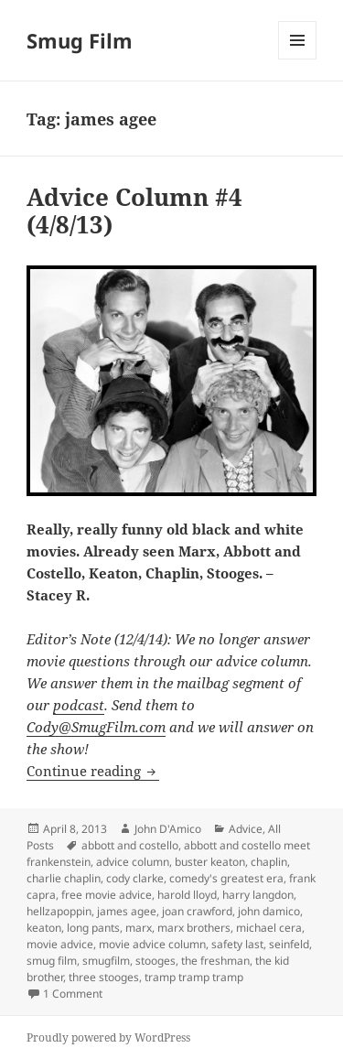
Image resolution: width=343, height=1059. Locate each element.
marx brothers (193, 927)
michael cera (269, 927)
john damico (269, 911)
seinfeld (289, 944)
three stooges (104, 977)
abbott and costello (129, 845)
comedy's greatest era (226, 878)
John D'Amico (167, 829)
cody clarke (135, 878)
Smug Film (80, 40)
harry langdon (258, 894)
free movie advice (106, 894)
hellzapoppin (59, 911)
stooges (155, 960)
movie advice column (152, 944)
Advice (246, 829)
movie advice (60, 944)
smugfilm (106, 960)
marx (138, 927)
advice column (132, 862)
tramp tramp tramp (194, 977)
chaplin (269, 862)
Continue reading (93, 771)
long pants (93, 927)
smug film (52, 960)
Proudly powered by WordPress (108, 1037)
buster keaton (210, 862)
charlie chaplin (64, 878)
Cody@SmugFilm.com (96, 727)
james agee (126, 911)
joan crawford (197, 911)
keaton (44, 927)
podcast (78, 705)
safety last (237, 944)
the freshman (215, 960)
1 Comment (72, 993)
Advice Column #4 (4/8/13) (134, 210)
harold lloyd (187, 894)
